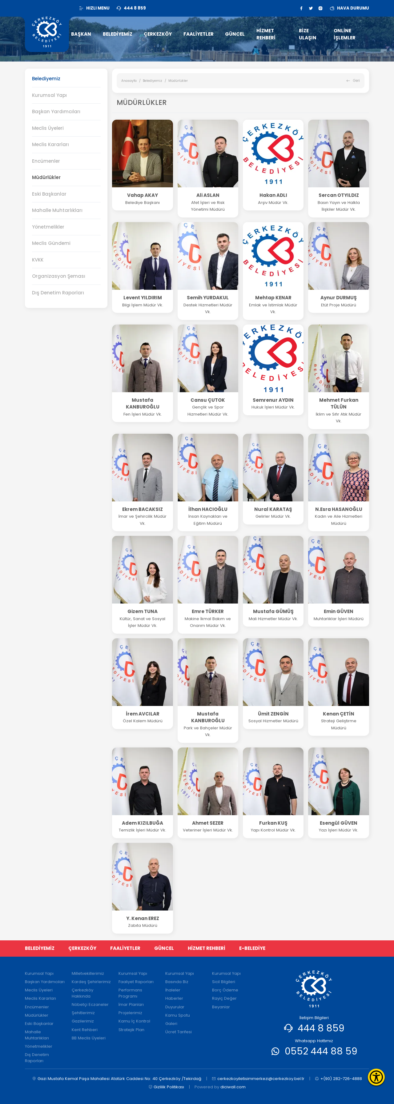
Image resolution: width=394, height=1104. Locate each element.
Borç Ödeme (225, 990)
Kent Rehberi (85, 1030)
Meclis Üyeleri (48, 128)
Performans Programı (130, 993)
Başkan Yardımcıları (56, 111)
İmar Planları (131, 1004)
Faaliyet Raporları (136, 982)
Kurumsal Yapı (49, 95)
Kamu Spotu (177, 1015)
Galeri (171, 1023)
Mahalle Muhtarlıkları (57, 210)
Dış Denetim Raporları (58, 292)
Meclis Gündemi (51, 243)
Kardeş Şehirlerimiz (91, 982)
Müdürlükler (46, 177)
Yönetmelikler (48, 227)
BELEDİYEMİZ (39, 948)
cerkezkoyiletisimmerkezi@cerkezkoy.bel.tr (258, 1079)
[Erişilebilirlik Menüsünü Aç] (376, 1077)
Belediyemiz (152, 80)
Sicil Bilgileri (223, 982)
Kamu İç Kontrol (134, 1021)
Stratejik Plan (131, 1030)
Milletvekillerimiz (88, 973)
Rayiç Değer (224, 998)
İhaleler (172, 990)
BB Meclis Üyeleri (89, 1038)
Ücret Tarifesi (178, 1032)
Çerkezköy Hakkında (82, 993)
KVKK (37, 260)
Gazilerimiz (83, 1021)
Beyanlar (221, 1007)
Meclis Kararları (50, 144)
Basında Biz (176, 982)
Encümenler (37, 1007)
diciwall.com (233, 1087)
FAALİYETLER (125, 948)
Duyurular (174, 1007)
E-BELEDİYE (252, 948)
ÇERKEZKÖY (82, 948)
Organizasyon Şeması (58, 276)
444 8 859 (321, 1028)
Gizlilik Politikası (166, 1087)
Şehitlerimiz (83, 1013)
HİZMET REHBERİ (206, 948)
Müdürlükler (36, 1015)
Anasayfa (129, 80)
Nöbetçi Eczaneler (90, 1004)
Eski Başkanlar (49, 194)
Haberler (174, 998)
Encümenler (46, 161)
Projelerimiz (130, 1013)
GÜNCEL (164, 948)
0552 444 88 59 (321, 1051)
